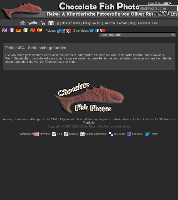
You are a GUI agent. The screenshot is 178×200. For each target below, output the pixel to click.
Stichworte (166, 119)
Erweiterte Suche (158, 3)
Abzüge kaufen (92, 23)
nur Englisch (160, 14)
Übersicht (144, 23)
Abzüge (35, 119)
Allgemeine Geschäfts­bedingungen (83, 119)
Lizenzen (109, 23)
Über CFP (50, 119)
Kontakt (115, 119)
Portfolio (122, 23)
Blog (132, 23)
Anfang (8, 119)
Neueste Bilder (71, 23)
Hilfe (155, 23)
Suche (136, 119)
